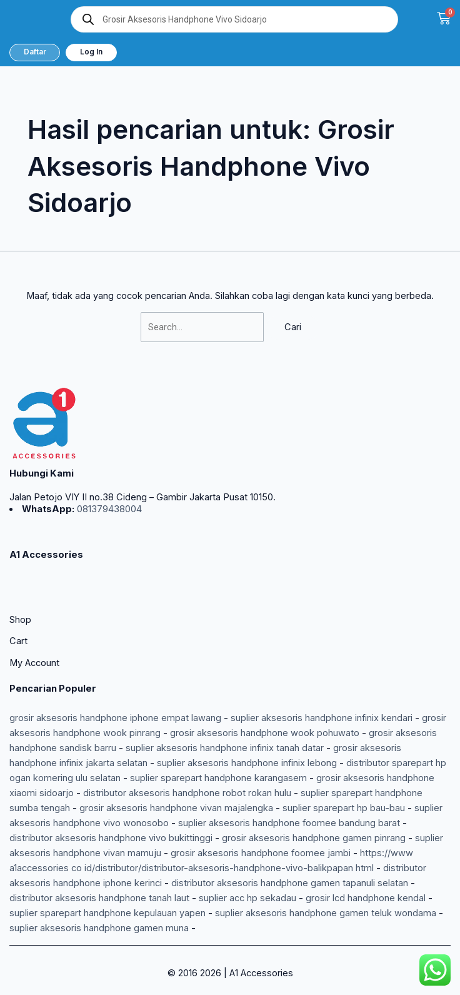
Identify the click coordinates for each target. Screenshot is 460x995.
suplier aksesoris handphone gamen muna (99, 928)
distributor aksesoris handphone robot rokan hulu (187, 793)
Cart (18, 641)
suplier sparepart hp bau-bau (343, 808)
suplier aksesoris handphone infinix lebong (247, 763)
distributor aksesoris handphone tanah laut (99, 898)
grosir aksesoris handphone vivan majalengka (176, 808)
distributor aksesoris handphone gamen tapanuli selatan (289, 883)
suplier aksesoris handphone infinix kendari (321, 718)
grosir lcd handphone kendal (366, 898)
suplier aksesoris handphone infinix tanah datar (225, 748)
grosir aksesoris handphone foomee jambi (261, 853)
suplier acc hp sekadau (247, 898)
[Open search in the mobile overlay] (234, 19)
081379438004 (108, 509)
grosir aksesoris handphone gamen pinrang (314, 838)
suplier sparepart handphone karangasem (218, 778)
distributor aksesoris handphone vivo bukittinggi (110, 838)
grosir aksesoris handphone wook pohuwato (264, 733)
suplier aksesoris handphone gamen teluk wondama (325, 913)
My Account (34, 663)
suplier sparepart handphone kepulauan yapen (107, 913)
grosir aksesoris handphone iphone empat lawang (115, 718)
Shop (20, 619)
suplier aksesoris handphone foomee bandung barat (289, 823)
